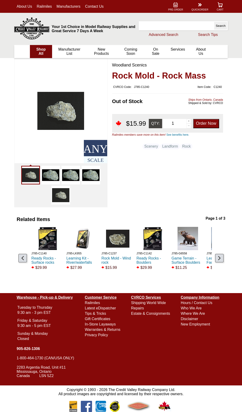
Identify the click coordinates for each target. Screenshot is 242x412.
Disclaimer (189, 319)
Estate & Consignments (150, 313)
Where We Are (192, 313)
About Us (25, 6)
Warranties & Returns (103, 330)
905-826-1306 (29, 349)
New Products (101, 51)
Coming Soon (130, 51)
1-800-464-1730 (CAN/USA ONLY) (46, 358)
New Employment (194, 324)
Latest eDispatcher (101, 308)
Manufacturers (70, 6)
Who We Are (190, 308)
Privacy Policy (97, 335)
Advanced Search (162, 35)
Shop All (42, 51)
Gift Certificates (98, 319)
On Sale (155, 51)
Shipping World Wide (148, 303)
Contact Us (95, 6)
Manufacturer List (70, 51)
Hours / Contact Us (196, 303)
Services (177, 49)
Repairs (137, 308)
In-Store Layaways (101, 324)
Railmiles (45, 6)
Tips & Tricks (96, 313)
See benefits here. (176, 134)
